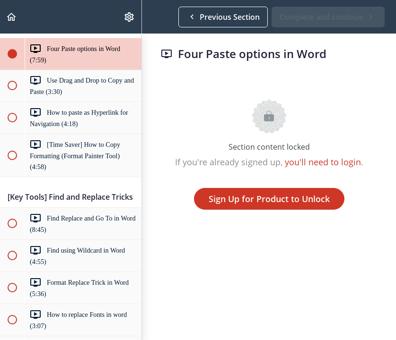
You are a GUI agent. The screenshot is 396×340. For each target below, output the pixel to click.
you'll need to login (323, 162)
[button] (12, 17)
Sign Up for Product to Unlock (269, 198)
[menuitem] (129, 17)
